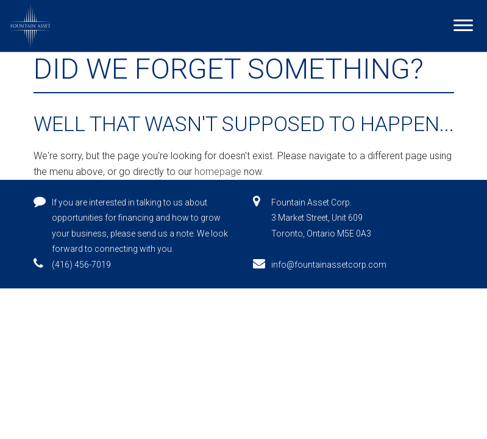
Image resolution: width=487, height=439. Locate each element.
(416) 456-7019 (81, 264)
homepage (217, 171)
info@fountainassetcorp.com (328, 264)
